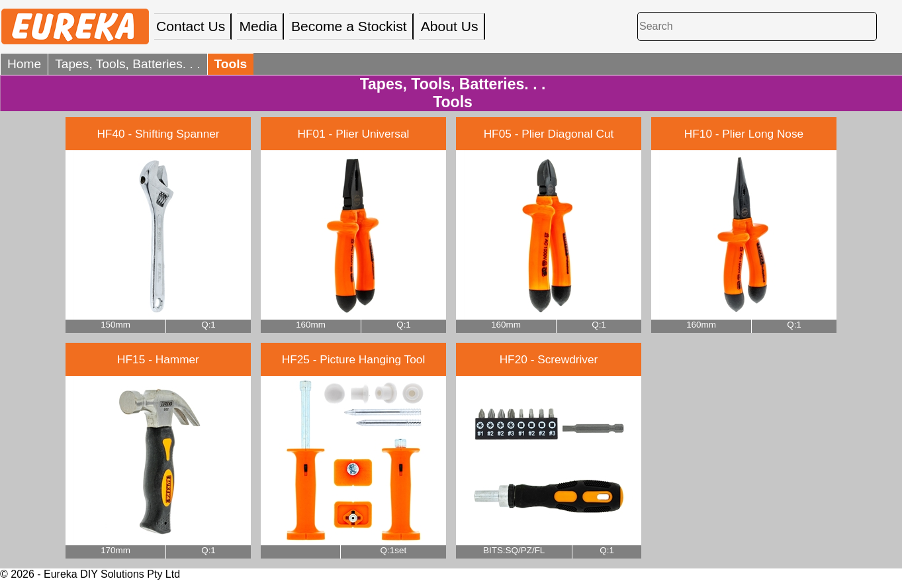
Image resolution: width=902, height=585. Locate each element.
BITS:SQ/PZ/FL (514, 550)
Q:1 (208, 325)
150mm (115, 325)
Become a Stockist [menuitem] (349, 26)
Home (24, 64)
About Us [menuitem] (449, 26)
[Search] (757, 26)
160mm (311, 325)
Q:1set (394, 550)
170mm (115, 550)
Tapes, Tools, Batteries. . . (127, 64)
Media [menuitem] (258, 26)
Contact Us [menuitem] (190, 26)
